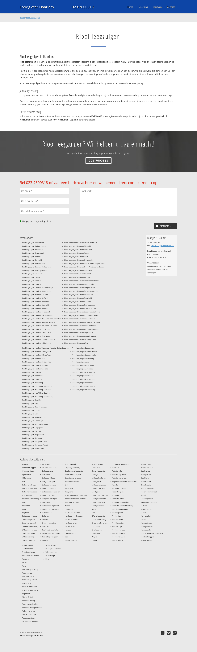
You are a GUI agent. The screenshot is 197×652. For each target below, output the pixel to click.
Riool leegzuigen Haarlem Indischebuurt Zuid (39, 329)
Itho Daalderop (70, 533)
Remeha (115, 485)
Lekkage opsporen (99, 485)
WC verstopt (50, 555)
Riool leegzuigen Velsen (81, 362)
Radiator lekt (117, 471)
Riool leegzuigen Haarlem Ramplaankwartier (81, 291)
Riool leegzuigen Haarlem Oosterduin (78, 260)
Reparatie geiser (118, 492)
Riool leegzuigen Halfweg (31, 372)
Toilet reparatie (27, 545)
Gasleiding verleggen (50, 537)
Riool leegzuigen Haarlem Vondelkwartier (80, 336)
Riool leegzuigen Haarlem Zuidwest (35, 365)
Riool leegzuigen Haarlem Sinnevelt (77, 301)
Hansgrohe (69, 492)
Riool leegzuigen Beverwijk (32, 260)
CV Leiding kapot (28, 540)
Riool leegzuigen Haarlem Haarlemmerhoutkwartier (41, 319)
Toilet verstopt (27, 549)
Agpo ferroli (26, 474)
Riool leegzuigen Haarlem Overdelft (77, 274)
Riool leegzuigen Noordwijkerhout (35, 424)
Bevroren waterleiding (30, 498)
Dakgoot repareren (49, 488)
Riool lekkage (117, 526)
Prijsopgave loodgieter (120, 464)
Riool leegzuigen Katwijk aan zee (34, 407)
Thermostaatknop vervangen (152, 533)
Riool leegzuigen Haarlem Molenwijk (78, 249)
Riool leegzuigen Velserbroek (83, 365)
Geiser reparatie (71, 464)
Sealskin (144, 505)
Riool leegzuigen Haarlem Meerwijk (77, 246)
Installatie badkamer (72, 512)
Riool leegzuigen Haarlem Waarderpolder (80, 340)
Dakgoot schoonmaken (51, 492)
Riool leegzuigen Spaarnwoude (84, 355)
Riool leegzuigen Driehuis (31, 281)
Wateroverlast (51, 545)
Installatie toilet (70, 523)
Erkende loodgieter (49, 523)
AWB (23, 481)
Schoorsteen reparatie (149, 502)
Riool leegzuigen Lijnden (31, 410)
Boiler (24, 502)
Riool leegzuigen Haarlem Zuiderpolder (36, 362)
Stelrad (143, 519)
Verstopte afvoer (28, 576)
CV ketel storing (28, 537)
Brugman (25, 512)
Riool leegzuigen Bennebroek (33, 253)
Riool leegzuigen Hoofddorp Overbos (36, 393)
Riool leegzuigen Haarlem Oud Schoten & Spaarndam (84, 263)
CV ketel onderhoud (29, 530)
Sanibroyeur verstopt (149, 492)
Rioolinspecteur (147, 467)
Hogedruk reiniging (72, 502)
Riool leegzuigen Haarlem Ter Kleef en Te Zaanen (82, 322)
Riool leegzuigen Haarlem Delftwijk (35, 298)
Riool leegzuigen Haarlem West (76, 343)
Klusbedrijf (96, 467)
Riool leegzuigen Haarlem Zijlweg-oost (36, 351)
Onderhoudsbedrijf (99, 519)
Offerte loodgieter (98, 516)
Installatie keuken (71, 519)
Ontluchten (96, 526)
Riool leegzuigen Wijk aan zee (83, 379)
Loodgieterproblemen (100, 495)
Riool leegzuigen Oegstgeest (32, 427)
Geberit (45, 540)
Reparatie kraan (118, 495)
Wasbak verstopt (28, 618)
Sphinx (143, 512)
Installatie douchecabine (74, 516)
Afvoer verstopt (28, 471)
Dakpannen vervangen (50, 509)
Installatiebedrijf (71, 526)
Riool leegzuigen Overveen (32, 431)
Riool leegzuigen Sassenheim (33, 448)
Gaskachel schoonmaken (51, 533)
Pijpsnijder (96, 533)
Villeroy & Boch (27, 597)
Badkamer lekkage (29, 485)
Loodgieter (96, 492)
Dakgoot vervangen (49, 498)
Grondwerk (69, 488)
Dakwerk (45, 516)
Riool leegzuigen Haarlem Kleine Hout (36, 333)
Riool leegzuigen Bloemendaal (33, 263)
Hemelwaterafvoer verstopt (75, 498)
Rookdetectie (146, 485)
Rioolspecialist (146, 474)
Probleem (115, 467)
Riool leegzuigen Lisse (30, 414)
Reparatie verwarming (120, 502)
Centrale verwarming (30, 526)
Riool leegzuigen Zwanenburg (83, 389)
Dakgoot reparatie (49, 485)
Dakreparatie (47, 512)
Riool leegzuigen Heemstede (32, 375)
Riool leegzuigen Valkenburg (83, 358)
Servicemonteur (147, 509)
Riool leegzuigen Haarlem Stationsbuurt (79, 319)
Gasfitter (45, 526)
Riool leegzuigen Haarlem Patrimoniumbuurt (81, 281)
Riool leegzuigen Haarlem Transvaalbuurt (80, 326)
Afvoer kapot (27, 464)
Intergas (68, 530)
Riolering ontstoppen (120, 509)
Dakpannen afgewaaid (50, 505)
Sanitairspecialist (147, 498)
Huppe (67, 505)
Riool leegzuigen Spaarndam (83, 348)
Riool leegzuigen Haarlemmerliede (35, 369)
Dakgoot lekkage (48, 478)
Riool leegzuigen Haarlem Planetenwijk (79, 284)
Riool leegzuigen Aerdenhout (33, 243)
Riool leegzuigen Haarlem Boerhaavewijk (37, 288)
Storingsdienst (146, 523)
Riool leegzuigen (33, 17)
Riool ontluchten (118, 533)
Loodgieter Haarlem (37, 6)
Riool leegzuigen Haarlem (31, 284)
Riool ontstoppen (118, 537)
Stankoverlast (146, 516)
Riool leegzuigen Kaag (30, 403)
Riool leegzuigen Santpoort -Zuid (34, 441)
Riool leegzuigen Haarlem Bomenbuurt (36, 291)
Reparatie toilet (118, 498)
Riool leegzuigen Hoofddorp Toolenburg (37, 396)
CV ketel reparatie (28, 533)
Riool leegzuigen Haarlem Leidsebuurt (36, 343)
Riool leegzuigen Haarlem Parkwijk (77, 277)
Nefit (93, 512)
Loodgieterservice (98, 502)
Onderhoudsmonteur (100, 523)
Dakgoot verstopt (48, 495)
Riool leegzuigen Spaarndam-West (85, 351)
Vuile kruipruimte (28, 611)
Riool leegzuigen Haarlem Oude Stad (78, 270)
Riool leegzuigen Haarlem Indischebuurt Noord (40, 326)
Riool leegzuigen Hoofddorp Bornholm (36, 386)
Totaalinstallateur (28, 552)
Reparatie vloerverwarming (122, 505)
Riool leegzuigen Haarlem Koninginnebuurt (38, 340)
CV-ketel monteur (49, 467)
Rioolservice (145, 471)
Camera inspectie (28, 519)
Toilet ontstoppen (147, 537)
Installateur (69, 509)
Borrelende (26, 505)
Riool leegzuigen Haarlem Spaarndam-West (80, 308)
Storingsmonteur (147, 526)
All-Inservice (26, 478)
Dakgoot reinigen (48, 481)
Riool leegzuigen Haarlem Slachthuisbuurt (80, 305)
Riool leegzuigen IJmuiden (32, 400)
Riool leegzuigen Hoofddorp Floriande (36, 389)
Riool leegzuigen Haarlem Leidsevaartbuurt (80, 243)
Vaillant (25, 562)
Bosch (24, 509)
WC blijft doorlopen (53, 549)
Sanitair (143, 495)
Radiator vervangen (119, 478)
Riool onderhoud (118, 530)
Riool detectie (117, 516)
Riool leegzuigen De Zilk (31, 277)
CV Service (46, 464)
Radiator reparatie (119, 474)
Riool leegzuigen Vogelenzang (83, 372)
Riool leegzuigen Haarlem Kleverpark (36, 336)
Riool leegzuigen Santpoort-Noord (35, 445)
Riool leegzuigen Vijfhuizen (82, 369)
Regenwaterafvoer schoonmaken (124, 481)
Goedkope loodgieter (73, 474)
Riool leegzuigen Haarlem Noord (76, 253)
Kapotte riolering (71, 540)
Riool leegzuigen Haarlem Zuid (33, 358)
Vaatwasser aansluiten (30, 555)
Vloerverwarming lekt (30, 604)
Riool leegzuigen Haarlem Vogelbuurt (78, 333)
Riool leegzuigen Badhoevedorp (34, 246)
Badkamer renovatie (29, 488)
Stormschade (146, 530)
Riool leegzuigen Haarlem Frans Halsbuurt (38, 315)
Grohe (67, 485)
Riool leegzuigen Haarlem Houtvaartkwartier (38, 322)
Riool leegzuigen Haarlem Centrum (35, 294)
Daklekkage (46, 502)
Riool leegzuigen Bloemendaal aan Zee (36, 267)
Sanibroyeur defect (148, 488)
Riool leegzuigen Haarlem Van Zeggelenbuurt (81, 329)
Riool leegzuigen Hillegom (32, 379)
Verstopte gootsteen (29, 580)
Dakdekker (46, 474)
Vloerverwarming (28, 600)
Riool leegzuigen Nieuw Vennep (34, 417)
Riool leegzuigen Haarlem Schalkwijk (78, 298)
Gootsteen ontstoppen (73, 478)
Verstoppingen (27, 573)
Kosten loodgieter (98, 471)
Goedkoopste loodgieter (74, 471)
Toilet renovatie (146, 540)
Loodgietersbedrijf (99, 498)
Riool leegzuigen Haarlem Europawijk (36, 312)
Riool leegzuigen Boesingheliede (34, 270)
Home (22, 17)
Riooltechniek (146, 481)
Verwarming (26, 583)
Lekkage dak (96, 481)
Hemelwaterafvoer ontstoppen (76, 495)
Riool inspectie (117, 519)
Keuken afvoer (97, 464)
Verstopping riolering (30, 569)
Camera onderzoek (29, 523)
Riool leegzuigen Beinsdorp (32, 249)
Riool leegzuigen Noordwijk (32, 421)
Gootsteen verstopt (72, 481)
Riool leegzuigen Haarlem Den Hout (35, 301)
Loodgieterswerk (98, 505)
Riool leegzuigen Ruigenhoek (33, 434)
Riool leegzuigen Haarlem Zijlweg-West (36, 355)
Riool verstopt (146, 464)
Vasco (24, 566)
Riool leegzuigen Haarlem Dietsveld (35, 305)
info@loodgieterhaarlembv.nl (162, 246)
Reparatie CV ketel (119, 488)
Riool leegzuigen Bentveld (32, 256)
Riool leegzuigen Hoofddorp (32, 382)
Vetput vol (26, 593)
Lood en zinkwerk (98, 488)
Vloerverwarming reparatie (32, 607)
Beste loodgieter (28, 495)
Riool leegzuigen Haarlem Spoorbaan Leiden (81, 315)
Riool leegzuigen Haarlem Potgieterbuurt (79, 288)
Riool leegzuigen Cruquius (32, 274)
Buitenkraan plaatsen (30, 516)
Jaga (66, 537)
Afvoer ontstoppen (29, 467)
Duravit (45, 519)
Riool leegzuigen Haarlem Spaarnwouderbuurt (82, 312)
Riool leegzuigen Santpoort (32, 438)
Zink (47, 559)
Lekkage (95, 474)
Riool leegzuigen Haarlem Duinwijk (35, 308)
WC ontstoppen (52, 552)
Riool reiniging (117, 540)
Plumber (95, 540)
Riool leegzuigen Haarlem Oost (76, 256)
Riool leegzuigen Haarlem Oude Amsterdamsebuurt (84, 267)
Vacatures (25, 559)
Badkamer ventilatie (29, 492)
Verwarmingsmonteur (30, 590)
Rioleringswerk (117, 512)
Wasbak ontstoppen (29, 614)
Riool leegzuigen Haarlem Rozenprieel (78, 294)
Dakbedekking (47, 471)
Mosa (94, 509)
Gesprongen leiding (72, 467)
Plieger (94, 537)
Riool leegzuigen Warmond (82, 375)
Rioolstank (145, 478)
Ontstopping (96, 530)
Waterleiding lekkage (30, 621)
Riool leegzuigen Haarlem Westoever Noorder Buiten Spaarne (45, 348)
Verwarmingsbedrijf (29, 587)
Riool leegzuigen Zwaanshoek (83, 386)
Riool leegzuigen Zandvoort (82, 382)
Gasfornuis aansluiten (50, 530)
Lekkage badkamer (99, 478)
